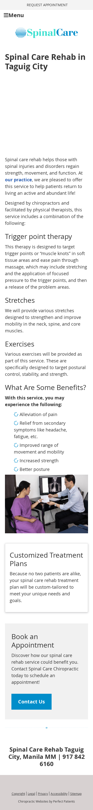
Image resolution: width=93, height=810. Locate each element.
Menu (14, 15)
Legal (31, 794)
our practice (18, 180)
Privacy (43, 794)
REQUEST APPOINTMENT (47, 4)
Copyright (18, 794)
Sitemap (76, 794)
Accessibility (59, 794)
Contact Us (31, 701)
